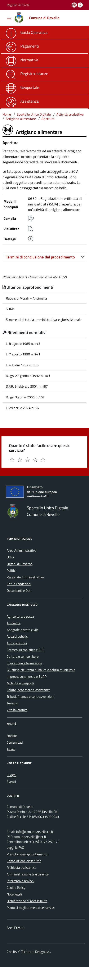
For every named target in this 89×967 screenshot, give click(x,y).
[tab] (44, 257)
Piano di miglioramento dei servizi (31, 907)
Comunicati (15, 742)
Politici (11, 570)
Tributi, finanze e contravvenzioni (30, 696)
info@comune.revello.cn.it (34, 831)
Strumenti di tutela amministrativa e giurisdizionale (43, 319)
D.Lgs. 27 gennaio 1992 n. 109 (28, 375)
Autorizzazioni (17, 643)
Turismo (12, 703)
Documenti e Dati (19, 590)
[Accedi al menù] (3, 17)
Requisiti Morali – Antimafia (26, 298)
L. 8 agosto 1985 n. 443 (23, 343)
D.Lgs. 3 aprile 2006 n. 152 (25, 397)
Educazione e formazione (24, 663)
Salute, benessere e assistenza (28, 689)
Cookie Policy (16, 887)
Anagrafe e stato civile (23, 629)
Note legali (14, 894)
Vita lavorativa (17, 709)
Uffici (10, 557)
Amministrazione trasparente (28, 874)
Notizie (12, 735)
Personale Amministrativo (25, 577)
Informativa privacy (20, 880)
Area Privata (16, 927)
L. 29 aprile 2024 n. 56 (22, 407)
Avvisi (11, 749)
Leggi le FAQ (15, 847)
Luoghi (11, 774)
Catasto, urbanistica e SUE (25, 649)
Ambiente (14, 623)
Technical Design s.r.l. (36, 951)
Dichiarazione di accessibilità (27, 900)
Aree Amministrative (21, 550)
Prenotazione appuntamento (27, 854)
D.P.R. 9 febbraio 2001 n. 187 (27, 386)
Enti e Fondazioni (19, 583)
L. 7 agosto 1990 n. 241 (23, 354)
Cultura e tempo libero (23, 656)
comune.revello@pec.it (30, 836)
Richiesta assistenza (21, 867)
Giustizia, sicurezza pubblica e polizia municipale (41, 669)
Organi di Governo (19, 563)
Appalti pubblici (17, 636)
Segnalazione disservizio (24, 860)
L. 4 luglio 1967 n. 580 (22, 365)
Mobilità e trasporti (20, 683)
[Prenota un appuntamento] (74, 5)
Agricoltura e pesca (20, 616)
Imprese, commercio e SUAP (26, 676)
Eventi (11, 781)
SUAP (10, 308)
